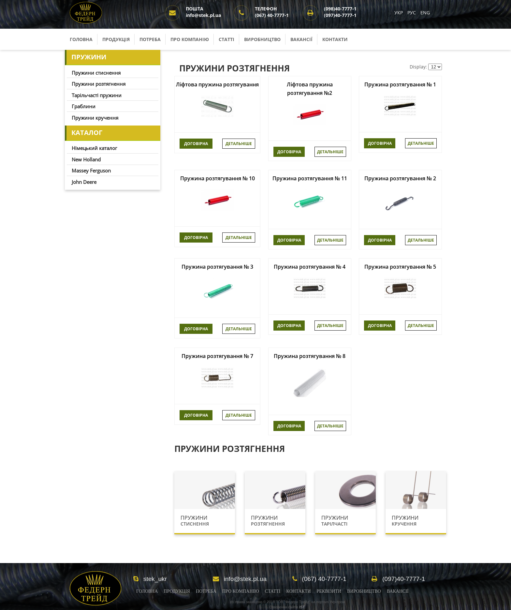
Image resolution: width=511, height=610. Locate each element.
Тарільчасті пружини (97, 95)
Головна (81, 39)
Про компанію (189, 39)
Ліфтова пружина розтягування (217, 84)
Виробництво (262, 39)
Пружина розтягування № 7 (217, 356)
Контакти (335, 39)
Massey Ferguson (91, 170)
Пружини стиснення (96, 72)
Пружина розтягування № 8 (309, 356)
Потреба (150, 39)
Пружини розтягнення (98, 84)
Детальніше (239, 143)
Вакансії (301, 39)
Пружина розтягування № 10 (217, 178)
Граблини (83, 106)
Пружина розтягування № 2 (400, 178)
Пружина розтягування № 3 (217, 266)
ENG (425, 12)
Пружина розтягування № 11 (309, 178)
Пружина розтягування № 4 (309, 266)
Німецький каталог (94, 148)
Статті (226, 39)
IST (301, 607)
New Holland (86, 159)
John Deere (84, 182)
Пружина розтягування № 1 (400, 84)
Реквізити (329, 591)
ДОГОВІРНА (196, 143)
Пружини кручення (95, 117)
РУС (412, 12)
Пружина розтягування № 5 (400, 266)
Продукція (116, 39)
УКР (399, 12)
